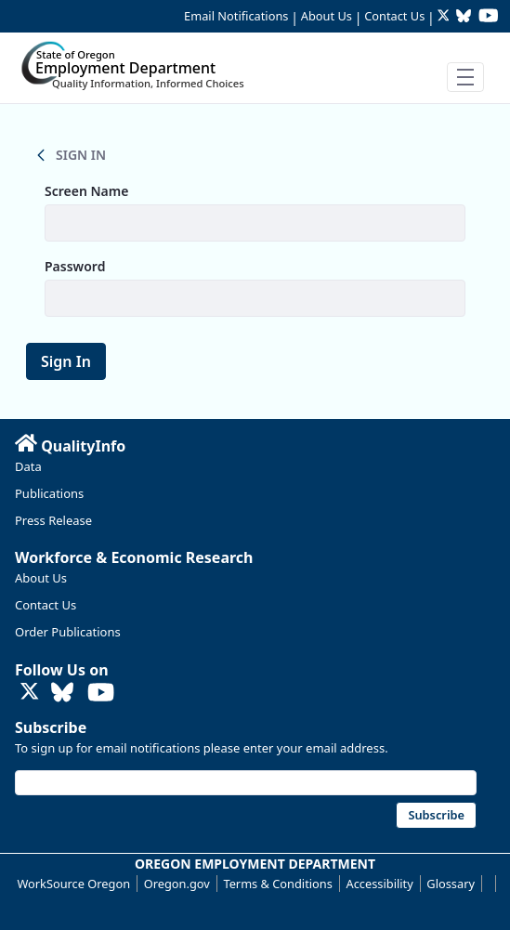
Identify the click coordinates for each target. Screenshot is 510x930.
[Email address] (246, 782)
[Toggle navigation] (465, 77)
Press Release (53, 520)
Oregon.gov (177, 883)
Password (75, 266)
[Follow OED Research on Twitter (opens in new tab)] (445, 17)
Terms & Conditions (277, 883)
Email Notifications (236, 15)
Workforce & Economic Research (134, 557)
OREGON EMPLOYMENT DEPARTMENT (255, 863)
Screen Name (86, 191)
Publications (49, 493)
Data (28, 466)
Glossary (450, 883)
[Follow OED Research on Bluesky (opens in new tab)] (463, 17)
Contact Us (394, 15)
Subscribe (50, 727)
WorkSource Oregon (73, 883)
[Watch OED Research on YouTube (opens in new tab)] (489, 17)
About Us (326, 15)
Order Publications (68, 631)
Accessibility (380, 883)
